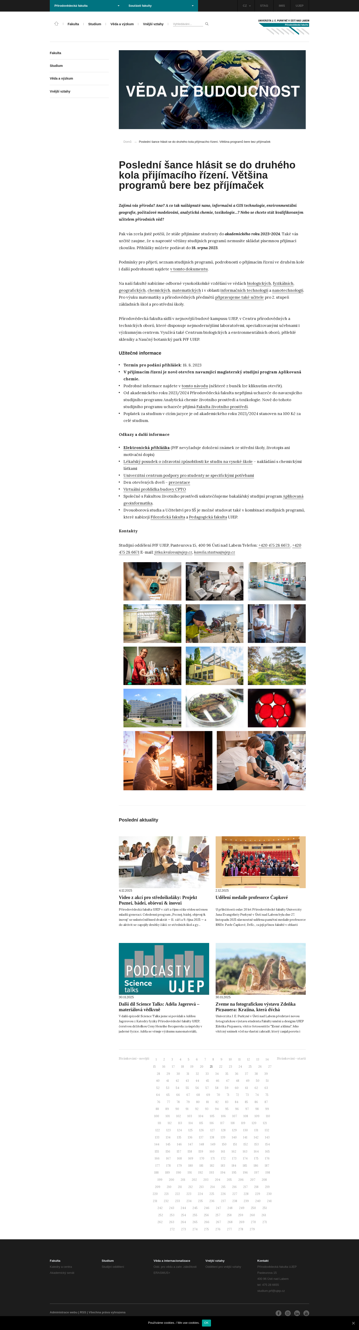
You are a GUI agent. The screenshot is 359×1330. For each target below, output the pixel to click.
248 (230, 1208)
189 (167, 1173)
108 (245, 1116)
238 (234, 1201)
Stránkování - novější (134, 1058)
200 (171, 1180)
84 (236, 1102)
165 (267, 1151)
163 (245, 1151)
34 (217, 1074)
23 (230, 1067)
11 (239, 1059)
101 (168, 1116)
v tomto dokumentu (189, 269)
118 (233, 1123)
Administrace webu (63, 1312)
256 (206, 1215)
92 (196, 1109)
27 (269, 1067)
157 (179, 1151)
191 (190, 1173)
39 (266, 1074)
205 (229, 1180)
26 (260, 1067)
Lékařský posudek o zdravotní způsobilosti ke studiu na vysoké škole (188, 461)
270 (253, 1222)
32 (197, 1074)
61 (246, 1088)
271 (264, 1222)
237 (223, 1201)
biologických (259, 283)
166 (157, 1158)
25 (250, 1067)
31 (187, 1074)
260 (252, 1215)
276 (217, 1229)
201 (183, 1180)
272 (172, 1229)
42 (177, 1081)
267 (218, 1222)
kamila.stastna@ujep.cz (214, 552)
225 (211, 1194)
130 (245, 1130)
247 (218, 1208)
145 (168, 1144)
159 (200, 1151)
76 (158, 1102)
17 (173, 1067)
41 (167, 1081)
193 (211, 1173)
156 (168, 1151)
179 (179, 1166)
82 (217, 1102)
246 (206, 1208)
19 (191, 1067)
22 (220, 1067)
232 (166, 1201)
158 (190, 1151)
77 (168, 1102)
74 (257, 1095)
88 (157, 1109)
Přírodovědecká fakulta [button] (87, 5)
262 (160, 1222)
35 (226, 1074)
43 (187, 1081)
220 (155, 1194)
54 (177, 1088)
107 (234, 1116)
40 (158, 1081)
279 (252, 1229)
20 (201, 1067)
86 (256, 1102)
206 (241, 1180)
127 (212, 1130)
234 (189, 1201)
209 (157, 1187)
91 (187, 1109)
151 (235, 1144)
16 (163, 1067)
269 (241, 1222)
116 (212, 1123)
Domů (127, 141)
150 (224, 1144)
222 (177, 1194)
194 (222, 1173)
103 (189, 1116)
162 (234, 1151)
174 (245, 1158)
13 (257, 1059)
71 (228, 1095)
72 (237, 1095)
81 (207, 1102)
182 (212, 1166)
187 (267, 1166)
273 (183, 1229)
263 (171, 1222)
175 (256, 1158)
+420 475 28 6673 (274, 545)
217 (245, 1187)
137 (201, 1137)
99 (267, 1109)
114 (191, 1123)
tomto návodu (195, 385)
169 (190, 1158)
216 (234, 1187)
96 (237, 1109)
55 (187, 1088)
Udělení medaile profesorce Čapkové (252, 897)
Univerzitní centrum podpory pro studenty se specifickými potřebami (188, 475)
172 (223, 1158)
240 (258, 1201)
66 (178, 1095)
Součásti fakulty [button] (161, 5)
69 (208, 1095)
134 (168, 1137)
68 (198, 1095)
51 (267, 1081)
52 (158, 1088)
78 (178, 1102)
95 (227, 1109)
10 (230, 1059)
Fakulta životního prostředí (222, 406)
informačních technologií (244, 290)
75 (266, 1095)
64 (158, 1095)
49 (247, 1081)
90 (177, 1109)
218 (256, 1187)
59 (226, 1088)
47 (227, 1081)
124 (179, 1130)
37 (246, 1074)
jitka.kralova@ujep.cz (173, 552)
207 (252, 1180)
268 (230, 1222)
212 (190, 1187)
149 (213, 1144)
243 (171, 1208)
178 (168, 1166)
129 (234, 1130)
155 (157, 1151)
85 (246, 1102)
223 (188, 1194)
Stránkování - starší (291, 1058)
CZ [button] (247, 5)
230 (269, 1194)
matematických (186, 290)
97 (247, 1109)
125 (190, 1130)
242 (160, 1208)
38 (256, 1074)
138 (212, 1137)
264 (183, 1222)
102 (178, 1116)
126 (201, 1130)
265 (195, 1222)
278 (240, 1229)
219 (267, 1187)
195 (234, 1173)
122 (157, 1130)
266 (206, 1222)
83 (226, 1102)
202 (194, 1180)
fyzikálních (283, 283)
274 (195, 1229)
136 (190, 1137)
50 (257, 1081)
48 (237, 1081)
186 (256, 1166)
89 (167, 1109)
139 (223, 1137)
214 (212, 1187)
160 (212, 1151)
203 (205, 1180)
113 (180, 1123)
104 (200, 1116)
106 (223, 1116)
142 (256, 1137)
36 (236, 1074)
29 (168, 1074)
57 (207, 1088)
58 (216, 1088)
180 (190, 1166)
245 (195, 1208)
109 (257, 1116)
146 (179, 1144)
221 (166, 1194)
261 (263, 1215)
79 (188, 1102)
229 (257, 1194)
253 (172, 1215)
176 (267, 1158)
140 (234, 1137)
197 (256, 1173)
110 (268, 1116)
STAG (264, 5)
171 (213, 1158)
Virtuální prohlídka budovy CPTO (154, 489)
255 (194, 1215)
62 (256, 1088)
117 (222, 1123)
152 (245, 1144)
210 (169, 1187)
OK (206, 1322)
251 (264, 1208)
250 (253, 1208)
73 (247, 1095)
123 (168, 1130)
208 (264, 1180)
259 (240, 1215)
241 (269, 1201)
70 (218, 1095)
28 (158, 1074)
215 (223, 1187)
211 (180, 1187)
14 (267, 1059)
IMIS (282, 5)
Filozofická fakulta (168, 517)
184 (234, 1166)
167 (168, 1158)
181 (201, 1166)
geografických (132, 290)
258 (229, 1215)
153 (256, 1144)
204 (217, 1180)
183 (223, 1166)
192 (200, 1173)
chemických (159, 290)
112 (170, 1123)
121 (265, 1123)
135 (179, 1137)
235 (200, 1201)
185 (245, 1166)
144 (156, 1144)
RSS (83, 1312)
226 (223, 1194)
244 (183, 1208)
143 (267, 1137)
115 (201, 1123)
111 (159, 1123)
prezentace (179, 482)
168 (179, 1158)
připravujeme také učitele (239, 297)
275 (206, 1229)
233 (177, 1201)
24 (240, 1067)
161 (223, 1151)
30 (178, 1074)
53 (167, 1088)
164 (256, 1151)
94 (217, 1109)
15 (154, 1067)
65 (168, 1095)
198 (267, 1173)
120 (254, 1123)
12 (248, 1059)
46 (217, 1081)
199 (159, 1180)
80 (198, 1102)
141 (245, 1137)
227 (234, 1194)
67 (188, 1095)
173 (234, 1158)
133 (157, 1137)
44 (197, 1081)
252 (160, 1215)
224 (200, 1194)
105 (212, 1116)
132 (267, 1130)
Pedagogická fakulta (208, 517)
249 (241, 1208)
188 (156, 1173)
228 (246, 1194)
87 (266, 1102)
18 (182, 1067)
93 (206, 1109)
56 (197, 1088)
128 (223, 1130)
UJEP (300, 5)
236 (211, 1201)
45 (207, 1081)
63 (266, 1088)
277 (229, 1229)
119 (243, 1123)
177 (157, 1166)
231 (155, 1201)
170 (202, 1158)
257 (217, 1215)
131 (256, 1130)
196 (245, 1173)
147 (190, 1144)
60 (237, 1088)
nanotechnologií (287, 290)
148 (201, 1144)
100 (156, 1116)
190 (178, 1173)
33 (207, 1074)
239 (246, 1201)
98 (257, 1109)
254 (183, 1215)
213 (201, 1187)
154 (267, 1144)
